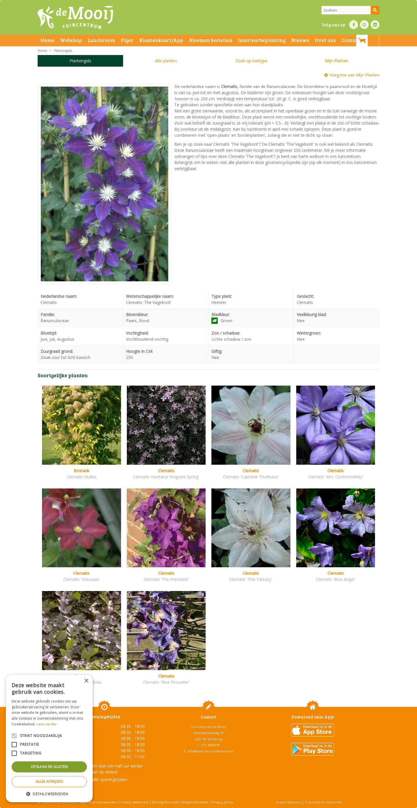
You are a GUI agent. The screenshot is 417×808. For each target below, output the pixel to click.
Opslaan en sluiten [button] (49, 766)
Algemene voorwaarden (98, 802)
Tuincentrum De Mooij (208, 727)
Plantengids (80, 60)
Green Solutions (288, 802)
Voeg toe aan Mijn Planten (354, 75)
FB (353, 24)
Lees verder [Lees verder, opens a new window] (46, 724)
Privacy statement (134, 802)
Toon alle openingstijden (104, 779)
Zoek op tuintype (251, 60)
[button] (49, 793)
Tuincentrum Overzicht (323, 802)
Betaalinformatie (195, 802)
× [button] (86, 681)
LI (375, 24)
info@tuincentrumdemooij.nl (210, 751)
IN (364, 24)
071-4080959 (210, 745)
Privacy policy (222, 802)
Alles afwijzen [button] (49, 781)
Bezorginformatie (165, 802)
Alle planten (166, 60)
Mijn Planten (336, 60)
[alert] (49, 738)
